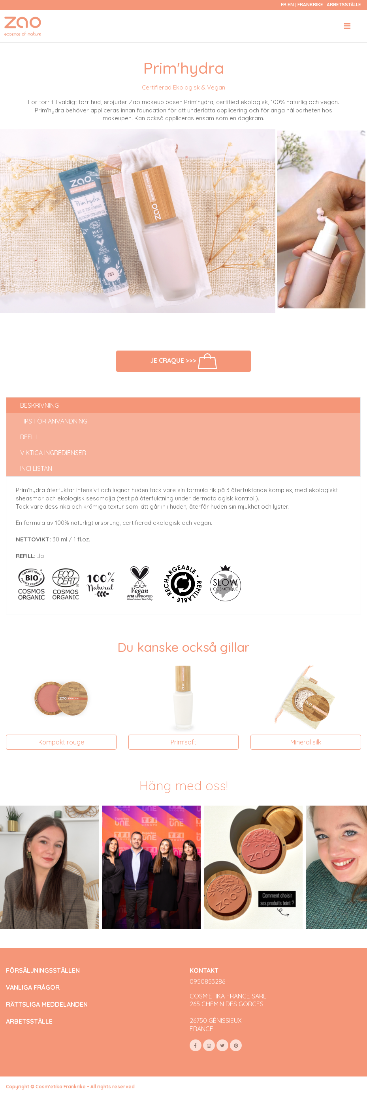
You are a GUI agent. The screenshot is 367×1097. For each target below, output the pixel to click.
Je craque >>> (183, 361)
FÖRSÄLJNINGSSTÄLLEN (43, 970)
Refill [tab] (29, 437)
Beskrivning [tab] (39, 405)
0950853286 (207, 981)
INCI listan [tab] (36, 468)
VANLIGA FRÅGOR (33, 987)
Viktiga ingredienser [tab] (53, 453)
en (291, 4)
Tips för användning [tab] (53, 421)
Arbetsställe (344, 4)
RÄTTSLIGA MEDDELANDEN (47, 1004)
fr (283, 4)
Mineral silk (305, 742)
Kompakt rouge (61, 742)
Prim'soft (183, 742)
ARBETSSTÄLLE (29, 1021)
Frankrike (310, 4)
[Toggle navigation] (347, 26)
